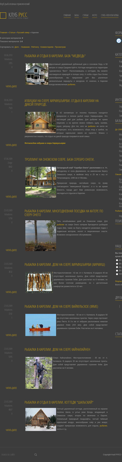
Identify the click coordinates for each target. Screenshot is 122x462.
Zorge (10, 162)
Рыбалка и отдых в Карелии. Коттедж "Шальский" (59, 402)
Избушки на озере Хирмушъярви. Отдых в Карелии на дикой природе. (62, 102)
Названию (25, 47)
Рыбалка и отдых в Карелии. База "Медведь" (55, 55)
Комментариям (47, 47)
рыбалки (60, 225)
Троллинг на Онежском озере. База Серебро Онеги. (59, 159)
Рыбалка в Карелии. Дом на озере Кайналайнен (57, 349)
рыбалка (71, 84)
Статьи (12, 32)
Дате (17, 47)
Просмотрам (60, 47)
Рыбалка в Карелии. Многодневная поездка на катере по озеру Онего (64, 212)
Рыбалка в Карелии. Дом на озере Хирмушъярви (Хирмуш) (65, 264)
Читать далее (11, 86)
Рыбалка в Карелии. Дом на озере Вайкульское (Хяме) (61, 306)
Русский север (23, 32)
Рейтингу (35, 47)
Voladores (8, 59)
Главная (3, 32)
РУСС (17, 14)
